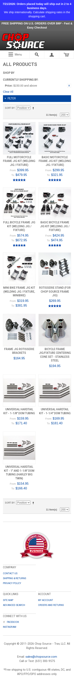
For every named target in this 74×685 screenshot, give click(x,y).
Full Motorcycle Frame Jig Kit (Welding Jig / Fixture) (19, 161)
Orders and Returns (51, 605)
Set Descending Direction (34, 108)
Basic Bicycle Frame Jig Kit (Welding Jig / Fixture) (54, 226)
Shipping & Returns (14, 578)
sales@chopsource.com (41, 656)
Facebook (11, 622)
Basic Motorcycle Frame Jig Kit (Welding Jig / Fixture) (55, 161)
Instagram (9, 627)
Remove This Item (69, 86)
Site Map (8, 600)
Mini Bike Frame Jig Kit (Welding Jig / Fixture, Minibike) (19, 291)
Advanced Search (14, 605)
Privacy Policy (12, 583)
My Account (45, 600)
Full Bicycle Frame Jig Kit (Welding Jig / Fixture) (19, 226)
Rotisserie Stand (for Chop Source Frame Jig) (55, 291)
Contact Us (10, 573)
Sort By (10, 107)
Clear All (8, 91)
